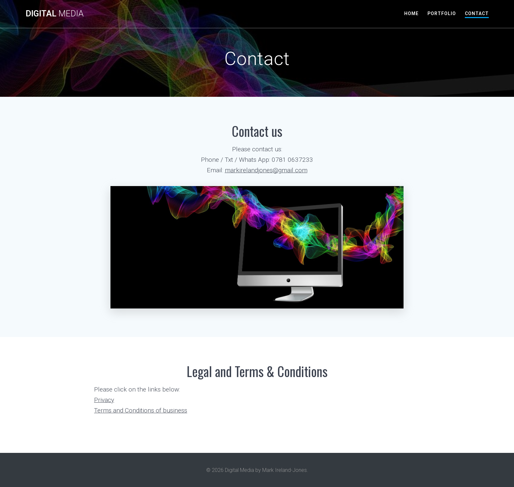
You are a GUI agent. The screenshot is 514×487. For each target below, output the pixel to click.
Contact (477, 13)
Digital (55, 14)
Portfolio (441, 13)
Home (411, 13)
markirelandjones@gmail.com (266, 170)
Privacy (104, 400)
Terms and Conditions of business (140, 410)
